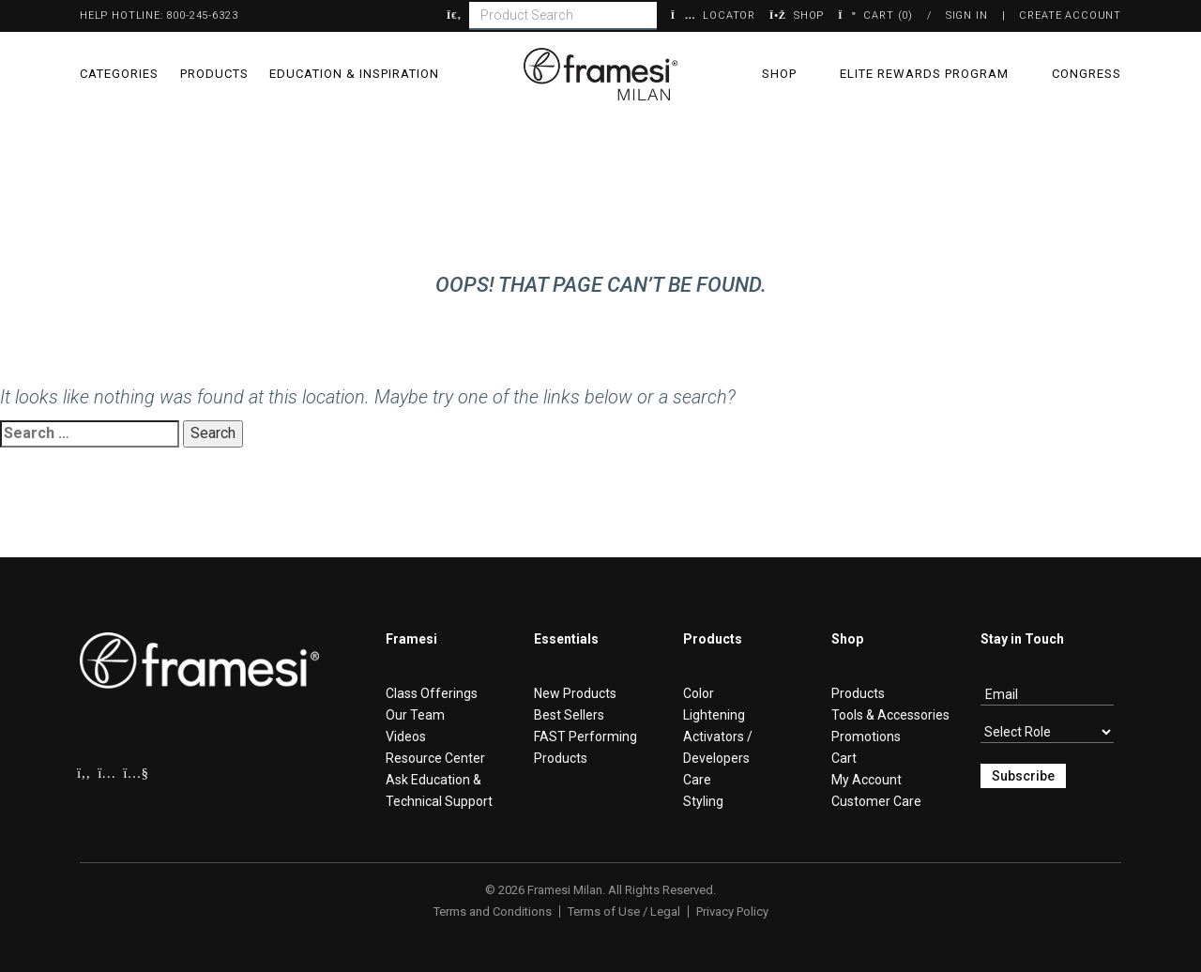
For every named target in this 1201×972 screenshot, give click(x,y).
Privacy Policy (732, 911)
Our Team (415, 714)
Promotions (866, 736)
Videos (406, 736)
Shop (779, 74)
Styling (703, 801)
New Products (575, 693)
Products (214, 74)
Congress (1086, 74)
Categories (119, 74)
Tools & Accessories (890, 714)
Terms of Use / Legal (624, 911)
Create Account (1070, 15)
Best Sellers (569, 714)
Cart (844, 758)
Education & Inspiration (354, 74)
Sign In (967, 15)
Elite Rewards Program (924, 74)
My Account (866, 779)
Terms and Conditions (492, 911)
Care (697, 779)
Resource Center (435, 758)
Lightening (714, 714)
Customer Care (876, 801)
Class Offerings (432, 693)
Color (698, 693)
